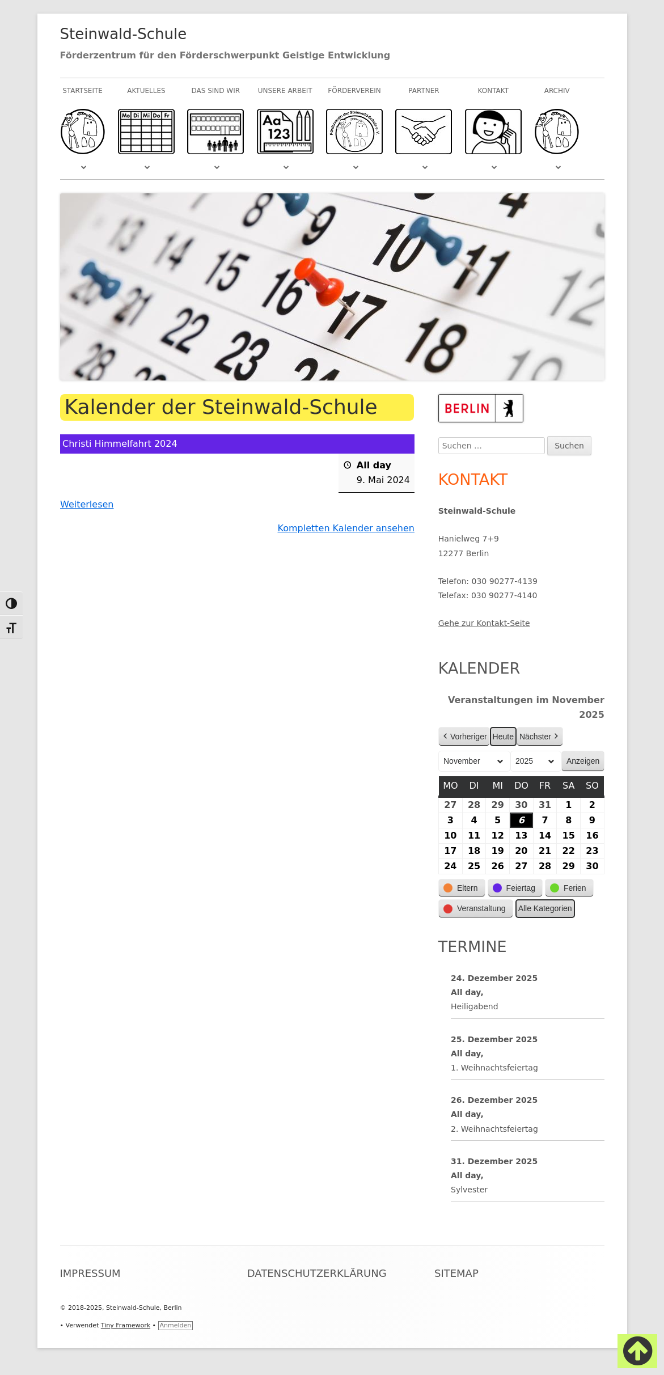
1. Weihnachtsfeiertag (494, 1067)
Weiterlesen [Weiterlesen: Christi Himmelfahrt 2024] (86, 504)
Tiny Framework (125, 1325)
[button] (461, 888)
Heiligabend (474, 1006)
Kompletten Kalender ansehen (346, 528)
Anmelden (176, 1325)
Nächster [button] (539, 737)
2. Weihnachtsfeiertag (494, 1128)
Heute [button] (502, 736)
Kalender (479, 668)
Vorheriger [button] (464, 737)
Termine (472, 946)
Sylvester (469, 1189)
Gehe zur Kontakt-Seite (484, 623)
